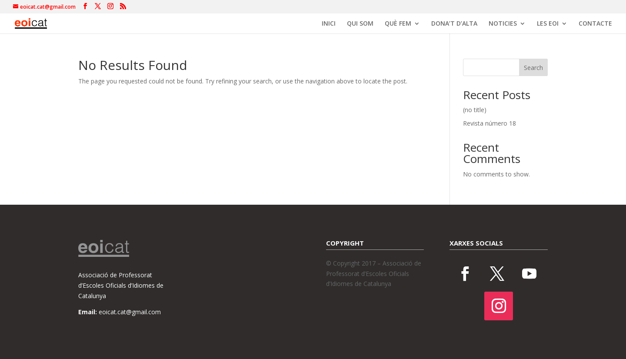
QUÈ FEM (398, 23)
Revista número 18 (489, 123)
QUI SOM (360, 23)
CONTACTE (595, 23)
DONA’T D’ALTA (454, 23)
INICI (329, 23)
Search (533, 67)
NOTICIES (503, 23)
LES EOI (548, 23)
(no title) (474, 110)
